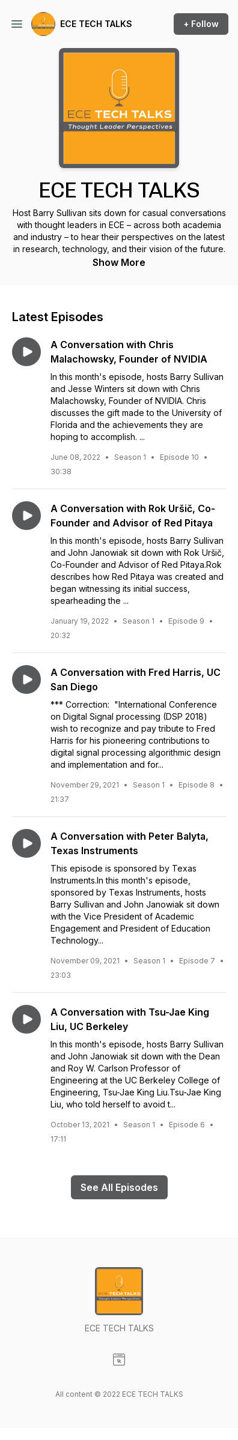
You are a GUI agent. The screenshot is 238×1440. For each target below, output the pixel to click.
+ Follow (201, 24)
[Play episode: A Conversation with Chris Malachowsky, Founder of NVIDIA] (26, 351)
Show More (119, 262)
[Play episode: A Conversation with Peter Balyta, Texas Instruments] (26, 843)
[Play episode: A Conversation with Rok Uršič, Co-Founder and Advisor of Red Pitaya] (26, 515)
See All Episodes (119, 1187)
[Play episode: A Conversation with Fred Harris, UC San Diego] (26, 679)
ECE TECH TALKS (96, 24)
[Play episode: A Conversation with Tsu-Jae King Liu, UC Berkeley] (26, 1019)
